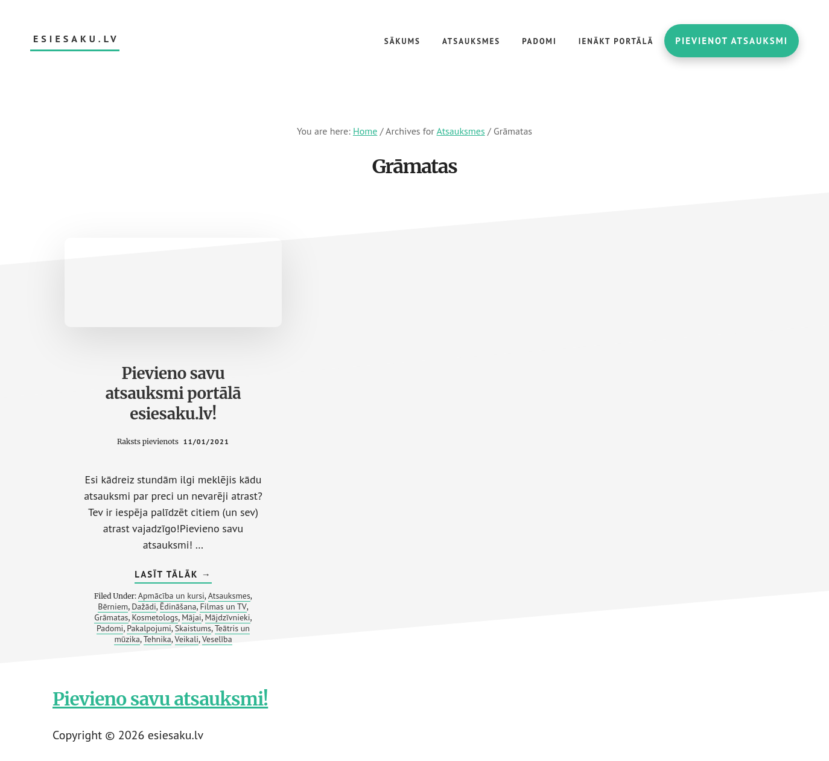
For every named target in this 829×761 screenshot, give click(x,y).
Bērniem (113, 606)
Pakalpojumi (149, 628)
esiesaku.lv (76, 39)
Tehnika (157, 639)
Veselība (217, 639)
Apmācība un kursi (171, 595)
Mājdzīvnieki (227, 617)
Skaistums (193, 628)
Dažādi (144, 606)
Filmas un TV (223, 606)
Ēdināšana (178, 606)
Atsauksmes (229, 595)
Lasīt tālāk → (173, 576)
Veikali (187, 639)
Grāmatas (111, 617)
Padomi (110, 628)
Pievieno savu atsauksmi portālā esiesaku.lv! (173, 393)
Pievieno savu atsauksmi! (160, 698)
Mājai (191, 617)
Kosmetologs (155, 617)
